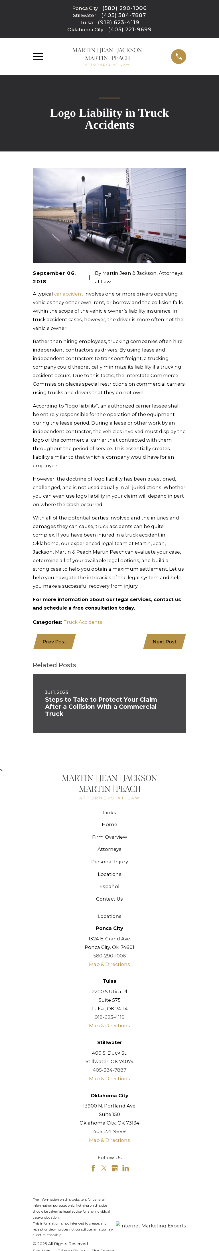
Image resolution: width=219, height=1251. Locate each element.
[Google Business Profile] (114, 1168)
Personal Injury (109, 862)
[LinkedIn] (125, 1168)
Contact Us (109, 899)
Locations (109, 874)
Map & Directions (109, 964)
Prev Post (54, 642)
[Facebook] (93, 1168)
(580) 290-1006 (124, 8)
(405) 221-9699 (130, 29)
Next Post (165, 642)
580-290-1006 (109, 956)
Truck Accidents (83, 622)
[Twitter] (104, 1168)
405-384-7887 (109, 1070)
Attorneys (109, 849)
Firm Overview (109, 837)
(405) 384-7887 (123, 15)
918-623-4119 (110, 1017)
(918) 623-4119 (118, 22)
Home (109, 824)
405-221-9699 (109, 1131)
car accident (68, 294)
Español (109, 886)
